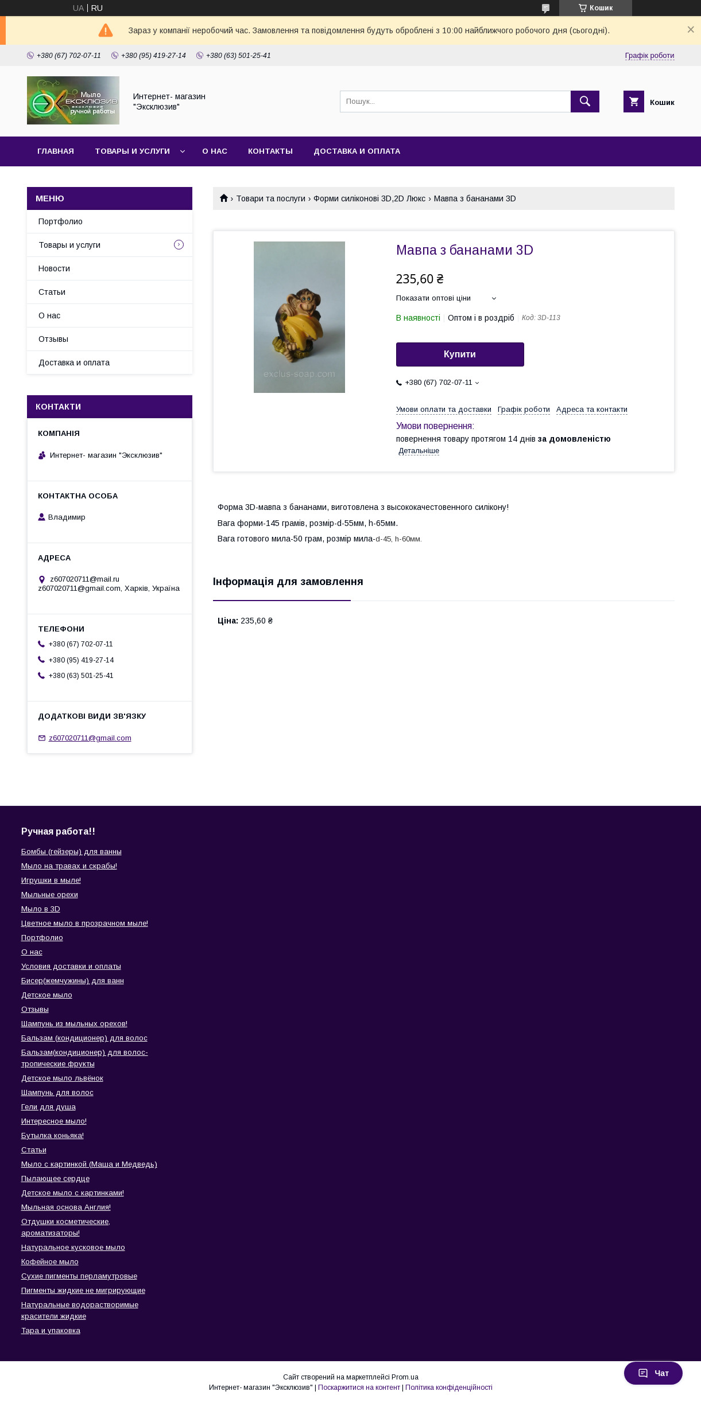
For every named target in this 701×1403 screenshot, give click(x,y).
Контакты (270, 151)
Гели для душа (48, 1106)
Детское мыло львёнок (62, 1078)
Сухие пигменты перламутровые (79, 1276)
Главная (55, 151)
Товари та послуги (270, 198)
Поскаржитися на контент (359, 1387)
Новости (54, 268)
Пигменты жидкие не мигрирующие (83, 1290)
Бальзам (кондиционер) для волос (84, 1038)
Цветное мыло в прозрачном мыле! (84, 923)
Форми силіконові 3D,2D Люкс (369, 198)
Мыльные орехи (49, 894)
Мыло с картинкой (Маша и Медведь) (89, 1164)
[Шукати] (585, 101)
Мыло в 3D (40, 909)
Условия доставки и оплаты (71, 966)
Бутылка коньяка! (52, 1135)
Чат (653, 1373)
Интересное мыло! (54, 1121)
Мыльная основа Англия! (66, 1207)
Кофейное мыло (50, 1261)
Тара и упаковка (50, 1330)
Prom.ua (405, 1377)
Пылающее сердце (55, 1178)
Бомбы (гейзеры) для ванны (71, 851)
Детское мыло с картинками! (72, 1192)
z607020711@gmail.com (90, 738)
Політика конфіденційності (449, 1387)
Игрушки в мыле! (51, 880)
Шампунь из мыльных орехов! (74, 1023)
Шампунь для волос (57, 1092)
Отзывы (53, 339)
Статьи (51, 292)
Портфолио (60, 221)
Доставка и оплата (356, 151)
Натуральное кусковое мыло (73, 1247)
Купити (460, 354)
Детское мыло (46, 995)
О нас (214, 151)
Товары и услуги (132, 151)
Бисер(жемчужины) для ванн (72, 980)
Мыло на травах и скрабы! (69, 866)
